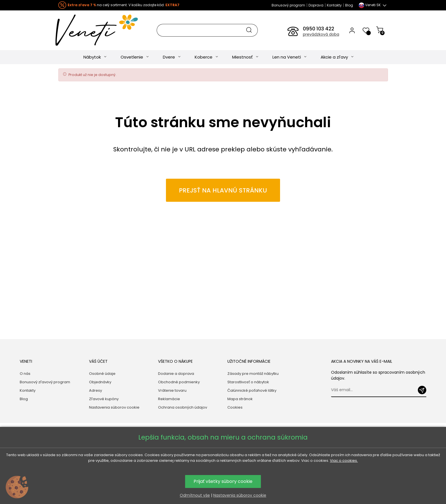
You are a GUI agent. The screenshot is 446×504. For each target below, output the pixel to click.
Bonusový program (288, 5)
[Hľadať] (206, 30)
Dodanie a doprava (176, 373)
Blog (349, 5)
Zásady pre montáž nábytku (253, 373)
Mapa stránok (240, 399)
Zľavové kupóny (104, 399)
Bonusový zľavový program (45, 382)
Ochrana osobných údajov (182, 407)
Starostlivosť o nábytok (248, 382)
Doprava (316, 5)
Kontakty (334, 5)
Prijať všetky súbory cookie (223, 481)
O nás (25, 373)
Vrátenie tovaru (172, 390)
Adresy (95, 390)
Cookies (235, 407)
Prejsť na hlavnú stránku (223, 192)
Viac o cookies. (344, 460)
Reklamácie (169, 399)
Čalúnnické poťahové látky (251, 390)
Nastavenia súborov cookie (114, 407)
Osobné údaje (102, 373)
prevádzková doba (321, 34)
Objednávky (100, 382)
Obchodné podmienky (179, 382)
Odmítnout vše (195, 495)
